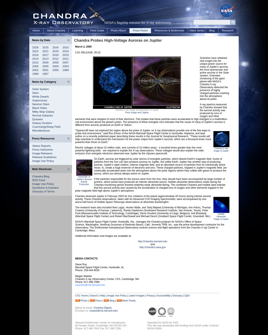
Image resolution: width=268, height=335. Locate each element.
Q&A (187, 295)
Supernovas (39, 100)
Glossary (177, 295)
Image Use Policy (43, 160)
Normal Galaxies (42, 115)
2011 (66, 58)
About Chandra (56, 30)
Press (98, 300)
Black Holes (39, 108)
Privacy (151, 295)
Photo (84, 300)
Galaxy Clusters (42, 123)
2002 (35, 70)
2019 (66, 51)
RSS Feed (38, 180)
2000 (55, 70)
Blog (212, 30)
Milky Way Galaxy (43, 111)
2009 (45, 62)
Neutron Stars (40, 104)
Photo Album (118, 30)
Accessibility (163, 295)
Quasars (37, 119)
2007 (66, 62)
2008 (55, 62)
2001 (45, 70)
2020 (55, 51)
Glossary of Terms (43, 191)
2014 (35, 58)
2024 (55, 47)
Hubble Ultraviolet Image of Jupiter (221, 216)
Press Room (140, 30)
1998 (35, 73)
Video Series (197, 30)
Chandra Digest (102, 307)
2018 (35, 55)
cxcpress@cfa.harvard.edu (90, 284)
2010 (35, 62)
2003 (66, 66)
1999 (66, 70)
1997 (45, 73)
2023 (66, 47)
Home (36, 30)
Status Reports (41, 145)
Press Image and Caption (137, 112)
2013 (45, 58)
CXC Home (81, 295)
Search (94, 295)
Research (227, 30)
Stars (35, 92)
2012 (55, 58)
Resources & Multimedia (169, 30)
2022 (35, 51)
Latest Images (136, 295)
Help (102, 295)
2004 (55, 66)
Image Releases (42, 153)
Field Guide (97, 30)
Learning (77, 30)
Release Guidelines (44, 157)
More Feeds (129, 300)
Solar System (40, 89)
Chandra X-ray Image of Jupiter (221, 149)
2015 (66, 55)
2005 (45, 66)
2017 (45, 55)
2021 (45, 51)
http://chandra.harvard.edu (153, 241)
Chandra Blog (40, 176)
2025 (45, 47)
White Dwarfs (40, 96)
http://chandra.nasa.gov (152, 247)
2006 (35, 66)
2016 (55, 55)
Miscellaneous (41, 130)
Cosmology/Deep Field (46, 126)
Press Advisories (42, 149)
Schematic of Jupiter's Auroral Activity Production (84, 181)
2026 (35, 47)
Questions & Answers (45, 187)
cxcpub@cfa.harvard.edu (103, 310)
